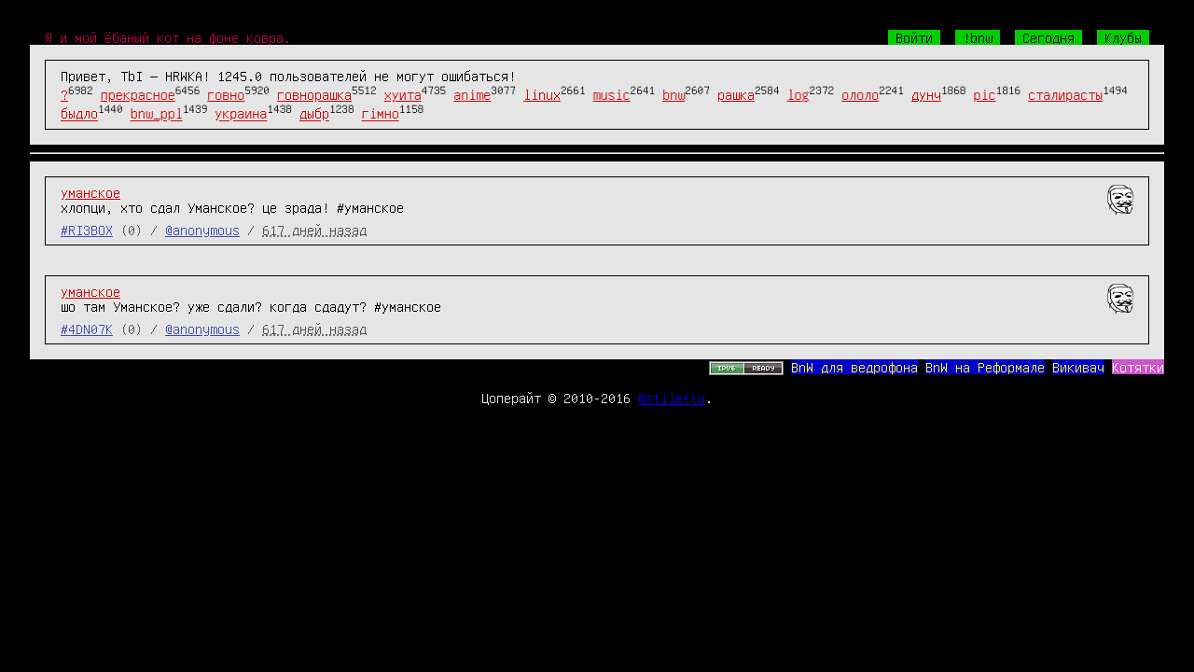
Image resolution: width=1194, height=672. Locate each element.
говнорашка (314, 94)
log (798, 94)
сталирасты (1065, 94)
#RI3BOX (87, 229)
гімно (380, 113)
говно (225, 94)
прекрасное (138, 94)
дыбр (314, 113)
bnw (673, 94)
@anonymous (202, 229)
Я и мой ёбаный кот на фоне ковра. (168, 37)
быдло (79, 113)
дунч (926, 94)
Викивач (1078, 366)
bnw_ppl (157, 113)
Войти (914, 37)
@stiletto (671, 397)
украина (241, 113)
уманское (90, 192)
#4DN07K (87, 328)
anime (472, 94)
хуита (403, 94)
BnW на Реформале (985, 366)
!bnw (978, 37)
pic (985, 94)
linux (542, 94)
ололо (860, 94)
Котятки (1138, 366)
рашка (736, 94)
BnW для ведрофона (854, 366)
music (612, 94)
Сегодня (1048, 37)
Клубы (1123, 37)
